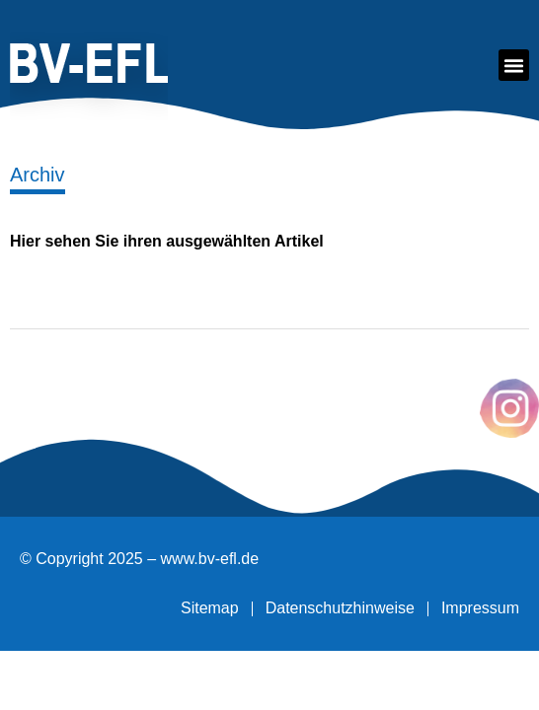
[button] (514, 65)
